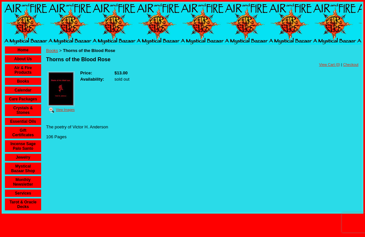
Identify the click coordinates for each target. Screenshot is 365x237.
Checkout (350, 64)
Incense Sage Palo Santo (23, 146)
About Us (23, 59)
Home (22, 50)
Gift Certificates (23, 132)
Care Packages (23, 99)
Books (23, 81)
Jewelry (23, 157)
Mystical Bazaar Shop (23, 168)
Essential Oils (23, 121)
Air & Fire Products (23, 70)
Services (23, 193)
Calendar (22, 90)
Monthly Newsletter (23, 182)
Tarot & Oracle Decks (23, 204)
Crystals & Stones (23, 110)
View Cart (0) (329, 64)
